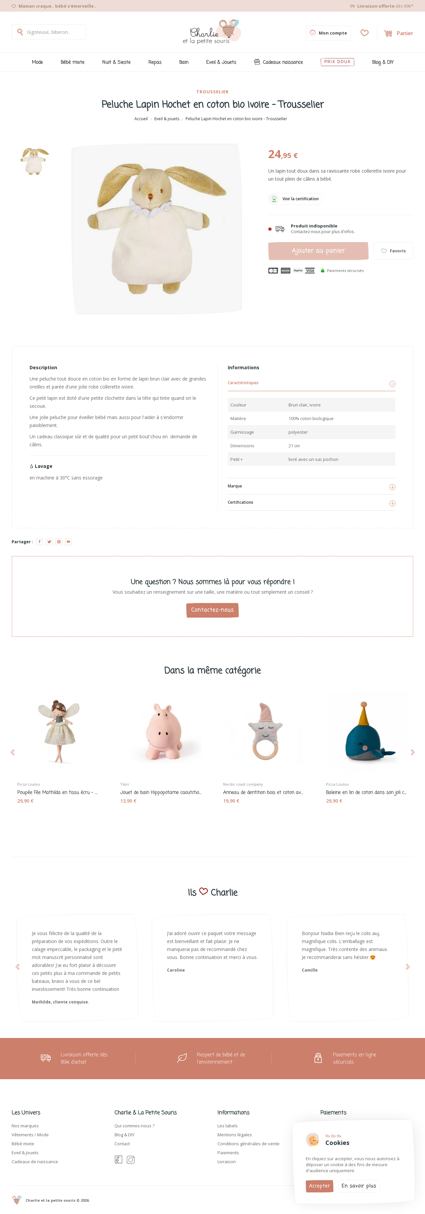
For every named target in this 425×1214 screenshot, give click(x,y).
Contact (122, 1144)
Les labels (227, 1126)
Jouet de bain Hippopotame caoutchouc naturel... (161, 792)
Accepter (319, 1186)
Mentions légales (234, 1135)
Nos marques (25, 1126)
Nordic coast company (245, 783)
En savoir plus (359, 1186)
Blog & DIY (124, 1135)
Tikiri (126, 783)
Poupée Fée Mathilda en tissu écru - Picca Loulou (58, 792)
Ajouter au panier (318, 251)
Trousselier (212, 92)
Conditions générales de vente (248, 1144)
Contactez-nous (212, 610)
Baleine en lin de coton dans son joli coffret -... (367, 792)
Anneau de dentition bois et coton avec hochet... (264, 792)
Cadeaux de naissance (35, 1162)
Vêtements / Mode (30, 1135)
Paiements (228, 1153)
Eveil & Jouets (25, 1153)
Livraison (226, 1162)
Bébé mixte (23, 1144)
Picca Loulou (30, 783)
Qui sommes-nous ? (134, 1126)
